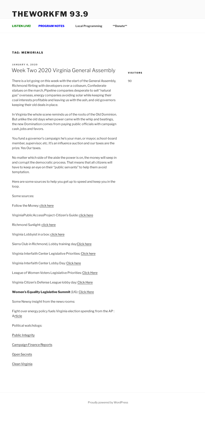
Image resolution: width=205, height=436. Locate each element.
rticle (18, 316)
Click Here (89, 273)
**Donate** (120, 26)
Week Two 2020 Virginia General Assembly (64, 70)
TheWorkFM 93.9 (50, 14)
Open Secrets (22, 354)
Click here (84, 244)
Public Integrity (23, 335)
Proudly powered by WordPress (108, 402)
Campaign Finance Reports (32, 345)
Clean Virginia (22, 364)
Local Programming (90, 26)
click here (46, 206)
